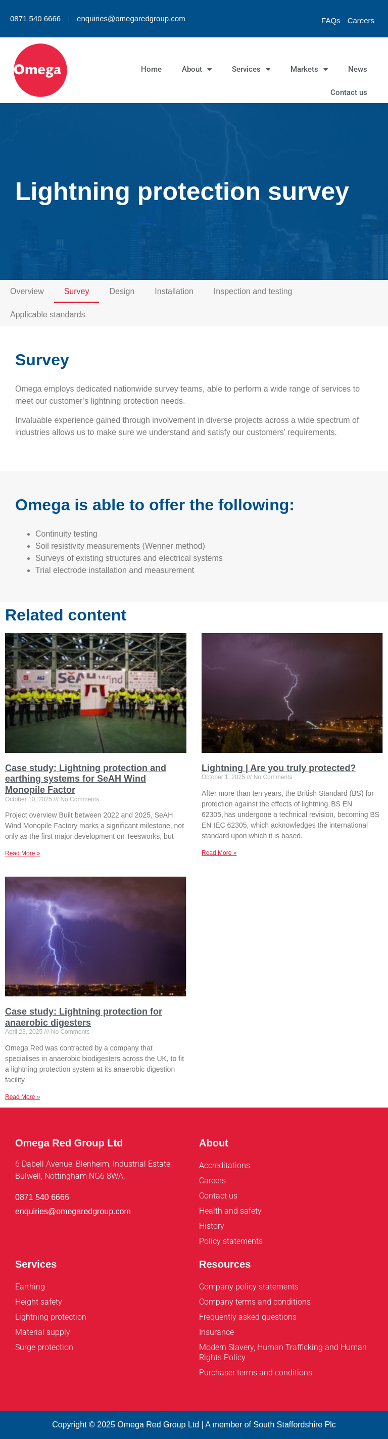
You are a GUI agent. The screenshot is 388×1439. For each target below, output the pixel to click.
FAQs (331, 20)
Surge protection (44, 1347)
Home (151, 69)
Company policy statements (249, 1286)
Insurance (216, 1332)
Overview (27, 291)
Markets (309, 69)
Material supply (42, 1332)
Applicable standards (47, 314)
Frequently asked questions (248, 1317)
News (357, 69)
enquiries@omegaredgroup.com (131, 18)
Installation (174, 291)
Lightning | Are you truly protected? (279, 768)
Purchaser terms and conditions (255, 1372)
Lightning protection (50, 1317)
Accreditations (224, 1165)
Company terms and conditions (255, 1302)
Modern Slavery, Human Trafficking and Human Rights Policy (283, 1352)
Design (121, 291)
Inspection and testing (253, 291)
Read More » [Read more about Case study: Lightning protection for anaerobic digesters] (22, 1096)
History (211, 1226)
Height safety (38, 1302)
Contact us (348, 92)
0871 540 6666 (35, 18)
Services (251, 69)
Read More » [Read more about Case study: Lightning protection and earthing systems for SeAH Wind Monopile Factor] (22, 853)
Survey (76, 291)
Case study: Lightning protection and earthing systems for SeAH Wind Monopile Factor (85, 779)
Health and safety (230, 1211)
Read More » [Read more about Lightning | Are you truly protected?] (219, 852)
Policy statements (231, 1241)
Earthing (30, 1286)
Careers (361, 20)
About (197, 69)
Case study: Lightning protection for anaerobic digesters (83, 1017)
